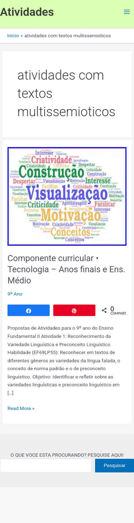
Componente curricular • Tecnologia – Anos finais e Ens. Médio (66, 269)
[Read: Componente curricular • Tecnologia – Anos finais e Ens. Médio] (67, 196)
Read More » (21, 407)
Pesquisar (114, 465)
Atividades (27, 12)
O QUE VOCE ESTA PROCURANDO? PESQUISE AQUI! (67, 455)
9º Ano (15, 294)
